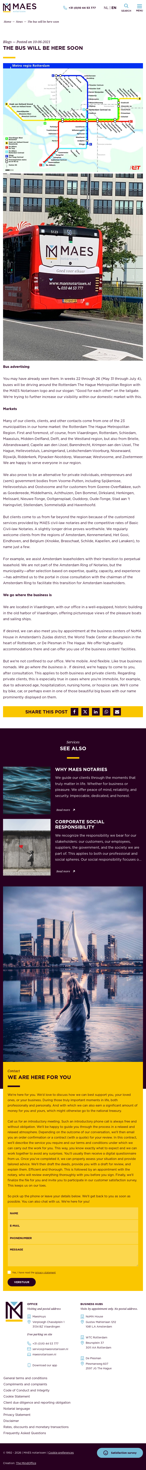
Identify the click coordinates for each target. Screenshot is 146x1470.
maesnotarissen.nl (44, 1354)
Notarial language (16, 1408)
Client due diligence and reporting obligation (37, 1402)
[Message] (73, 1255)
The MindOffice (26, 1463)
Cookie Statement (16, 1396)
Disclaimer (11, 1421)
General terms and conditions (25, 1378)
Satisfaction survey (119, 1453)
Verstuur (21, 1282)
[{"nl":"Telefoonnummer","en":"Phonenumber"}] (73, 1238)
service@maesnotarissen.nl (50, 1349)
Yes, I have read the (34, 1272)
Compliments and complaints (25, 1384)
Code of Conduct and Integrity (26, 1390)
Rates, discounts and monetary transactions (36, 1427)
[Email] (73, 1226)
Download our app (45, 1365)
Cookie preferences (61, 1453)
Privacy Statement (16, 1415)
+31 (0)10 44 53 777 (79, 8)
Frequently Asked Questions (24, 1433)
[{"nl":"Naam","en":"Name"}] (73, 1213)
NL (106, 7)
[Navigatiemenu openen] (139, 8)
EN (113, 7)
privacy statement (45, 1272)
